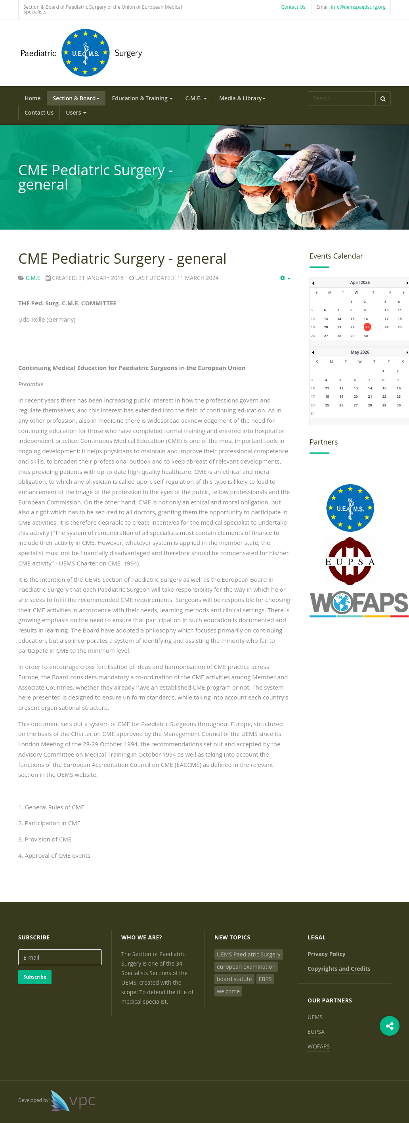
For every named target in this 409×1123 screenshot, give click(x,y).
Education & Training (142, 98)
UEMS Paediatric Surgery (249, 954)
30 (366, 335)
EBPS (265, 979)
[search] (341, 98)
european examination (246, 966)
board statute (234, 979)
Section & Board (76, 98)
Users (76, 112)
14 (339, 318)
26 (313, 335)
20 (326, 327)
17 (386, 318)
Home (33, 98)
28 (339, 335)
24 (386, 327)
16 (366, 318)
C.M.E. (196, 98)
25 (399, 327)
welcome (228, 991)
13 (326, 318)
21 (339, 327)
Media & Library (242, 98)
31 (313, 413)
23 (367, 327)
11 (399, 309)
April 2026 (360, 282)
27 (326, 335)
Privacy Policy (327, 954)
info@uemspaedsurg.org (358, 7)
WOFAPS (319, 1046)
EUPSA (316, 1031)
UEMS (315, 1017)
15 (352, 318)
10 (386, 309)
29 (352, 335)
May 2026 (360, 352)
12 (313, 318)
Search (383, 98)
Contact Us (293, 7)
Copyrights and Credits (339, 968)
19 (313, 327)
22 (352, 327)
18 (399, 318)
